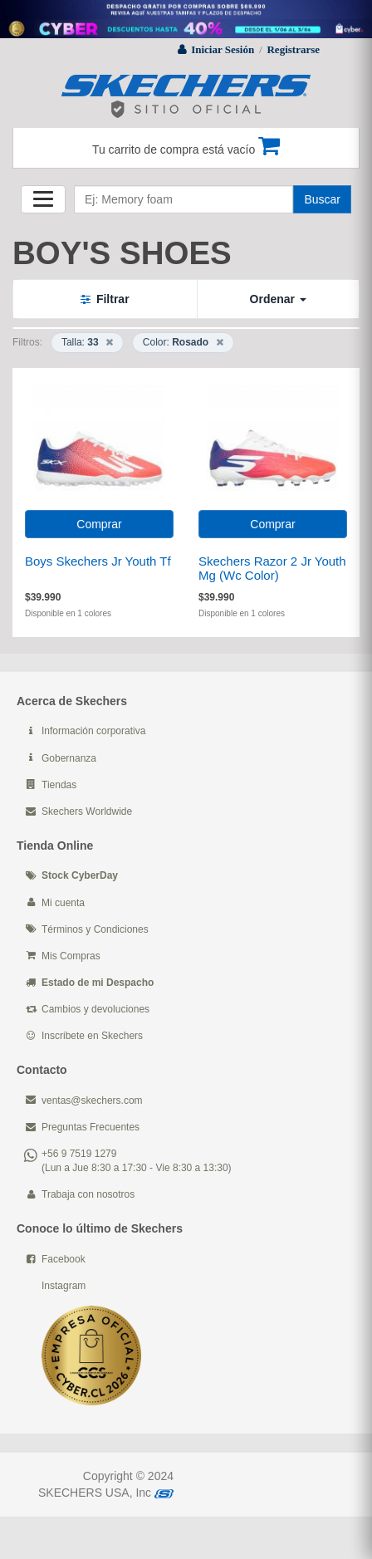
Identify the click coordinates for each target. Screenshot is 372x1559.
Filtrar (105, 299)
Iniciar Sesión (222, 49)
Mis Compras (71, 956)
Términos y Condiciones (95, 929)
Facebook (64, 1259)
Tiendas (59, 785)
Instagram (64, 1286)
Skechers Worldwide (87, 811)
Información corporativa (93, 731)
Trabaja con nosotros (88, 1194)
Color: (183, 342)
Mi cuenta (63, 903)
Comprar (98, 524)
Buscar (322, 199)
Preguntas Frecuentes (91, 1127)
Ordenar (278, 299)
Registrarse (293, 49)
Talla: (87, 342)
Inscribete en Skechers (92, 1036)
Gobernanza (69, 758)
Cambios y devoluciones (95, 1009)
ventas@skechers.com (92, 1100)
